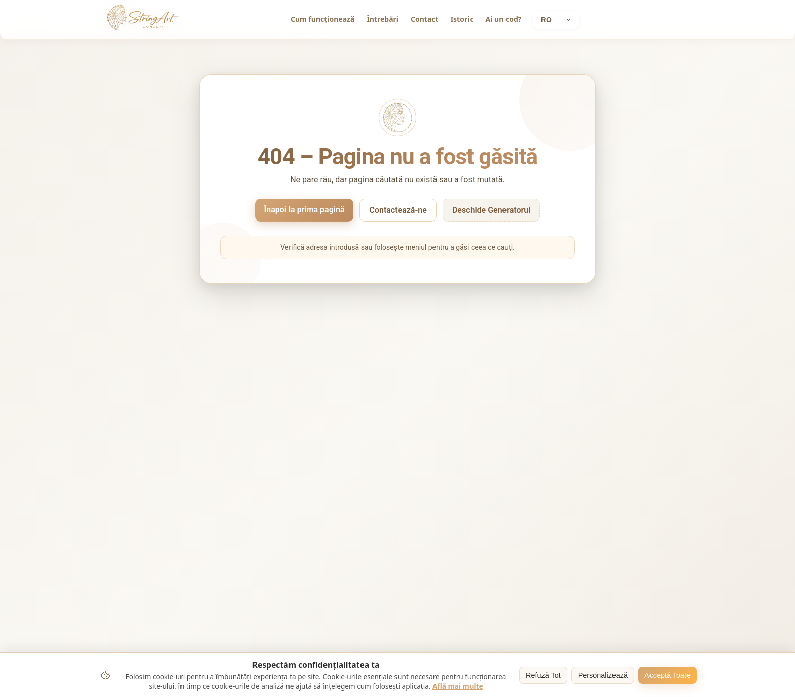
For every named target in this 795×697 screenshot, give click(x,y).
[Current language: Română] (556, 20)
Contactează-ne (397, 210)
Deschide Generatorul (491, 210)
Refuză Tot (543, 675)
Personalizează (603, 675)
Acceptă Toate (667, 675)
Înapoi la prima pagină (304, 209)
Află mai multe (457, 686)
